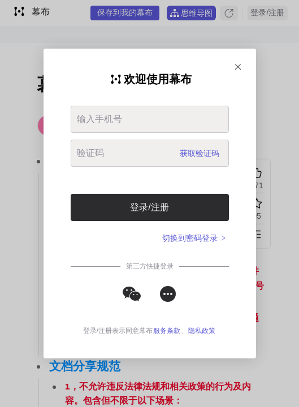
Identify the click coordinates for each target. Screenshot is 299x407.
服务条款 (166, 331)
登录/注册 (149, 207)
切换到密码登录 (194, 238)
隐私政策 (201, 331)
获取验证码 (199, 153)
